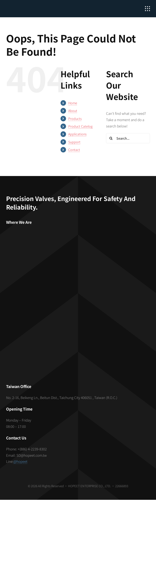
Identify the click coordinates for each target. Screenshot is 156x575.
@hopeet (20, 461)
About (72, 110)
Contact (74, 149)
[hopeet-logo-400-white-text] (29, 6)
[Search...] (128, 138)
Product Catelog (80, 126)
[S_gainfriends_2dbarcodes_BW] (78, 333)
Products (75, 118)
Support (74, 141)
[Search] (111, 138)
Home (72, 102)
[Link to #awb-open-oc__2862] (147, 8)
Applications (77, 134)
